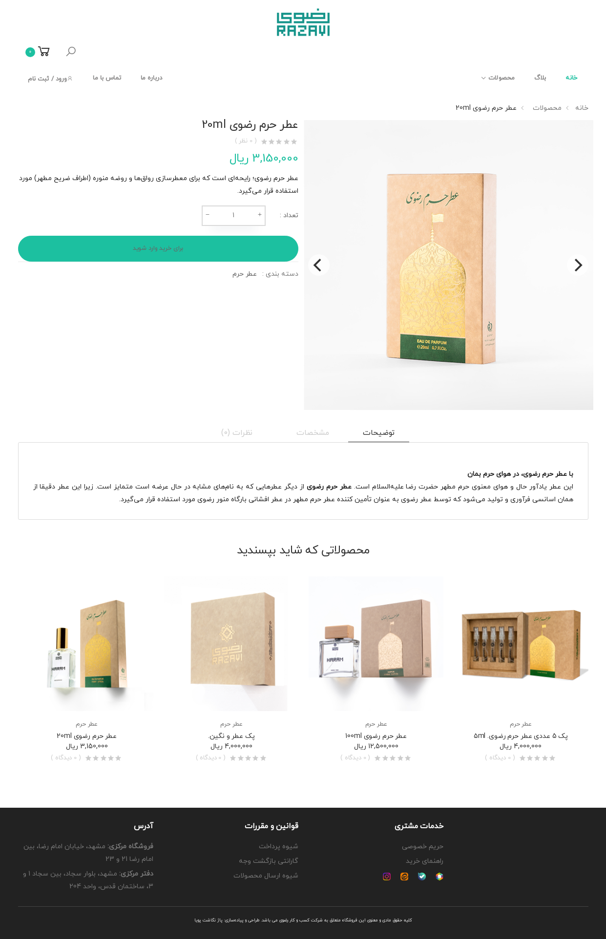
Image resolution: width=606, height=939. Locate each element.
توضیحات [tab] (379, 433)
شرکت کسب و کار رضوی (301, 920)
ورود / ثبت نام (51, 79)
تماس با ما (107, 78)
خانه (571, 78)
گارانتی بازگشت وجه (268, 861)
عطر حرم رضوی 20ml (87, 736)
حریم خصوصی (422, 846)
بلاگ (540, 78)
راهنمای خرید (424, 861)
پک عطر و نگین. (231, 736)
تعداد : (289, 215)
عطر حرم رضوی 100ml (376, 736)
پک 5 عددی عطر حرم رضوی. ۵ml (521, 736)
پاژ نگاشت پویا (208, 920)
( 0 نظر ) (246, 141)
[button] (71, 52)
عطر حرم (244, 274)
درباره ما (151, 78)
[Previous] (319, 265)
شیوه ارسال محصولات (265, 875)
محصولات (501, 78)
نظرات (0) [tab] (237, 433)
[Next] (577, 265)
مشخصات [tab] (312, 433)
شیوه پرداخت (278, 846)
